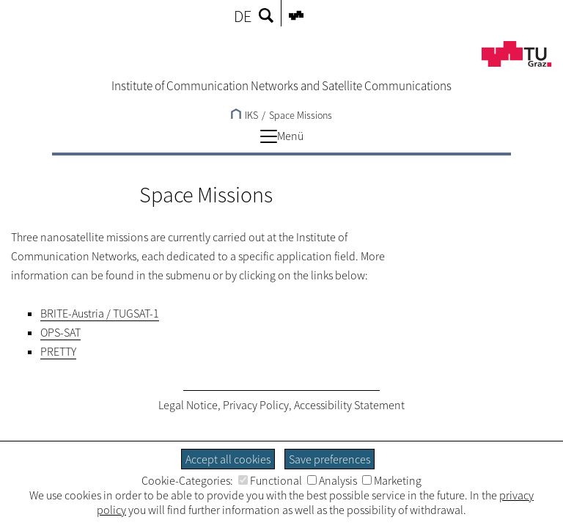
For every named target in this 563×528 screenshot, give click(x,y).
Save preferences (329, 459)
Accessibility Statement (349, 404)
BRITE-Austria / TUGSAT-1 (99, 313)
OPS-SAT (60, 332)
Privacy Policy (256, 404)
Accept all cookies (228, 459)
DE (242, 16)
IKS (244, 115)
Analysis (332, 480)
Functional (270, 480)
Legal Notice (188, 404)
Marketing (392, 480)
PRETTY (58, 351)
